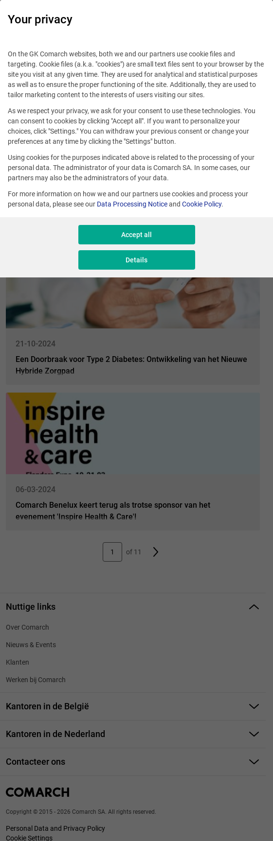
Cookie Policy (201, 204)
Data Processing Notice (132, 204)
